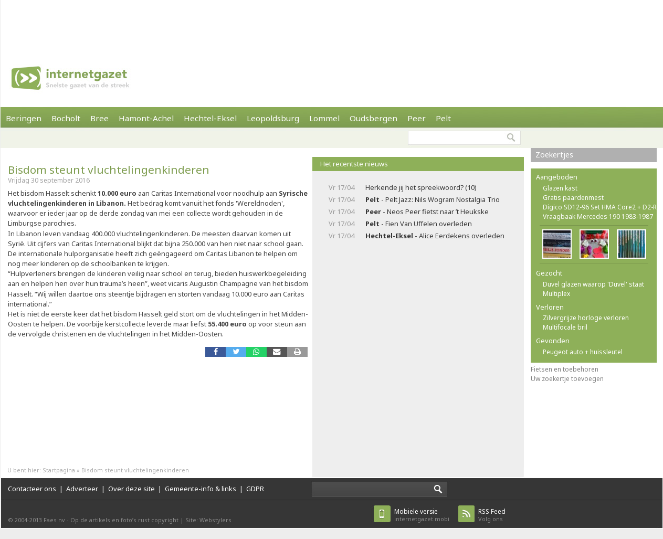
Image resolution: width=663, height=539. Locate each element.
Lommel (324, 118)
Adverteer (82, 488)
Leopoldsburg (273, 118)
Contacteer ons (32, 488)
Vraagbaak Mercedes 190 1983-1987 (598, 216)
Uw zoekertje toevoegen (567, 378)
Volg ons (492, 515)
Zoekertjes (554, 155)
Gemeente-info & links (200, 488)
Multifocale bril (565, 327)
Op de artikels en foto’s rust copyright (124, 520)
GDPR (255, 488)
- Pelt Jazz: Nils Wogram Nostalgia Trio (432, 199)
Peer (416, 118)
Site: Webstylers (208, 520)
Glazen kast (560, 188)
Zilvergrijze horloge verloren (586, 317)
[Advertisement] (331, 23)
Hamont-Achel (146, 118)
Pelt (443, 118)
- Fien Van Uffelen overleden (418, 223)
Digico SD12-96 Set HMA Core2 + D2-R (600, 207)
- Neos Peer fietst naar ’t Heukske (427, 211)
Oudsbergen (373, 118)
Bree (99, 118)
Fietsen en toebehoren (564, 369)
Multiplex (556, 293)
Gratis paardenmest (573, 197)
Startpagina (59, 470)
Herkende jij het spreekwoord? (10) (421, 187)
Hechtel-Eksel (210, 118)
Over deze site (131, 488)
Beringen (23, 118)
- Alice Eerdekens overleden (434, 235)
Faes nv (54, 520)
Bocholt (65, 118)
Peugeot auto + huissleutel (583, 351)
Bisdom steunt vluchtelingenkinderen (108, 169)
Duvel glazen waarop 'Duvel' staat (593, 284)
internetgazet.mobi (421, 515)
